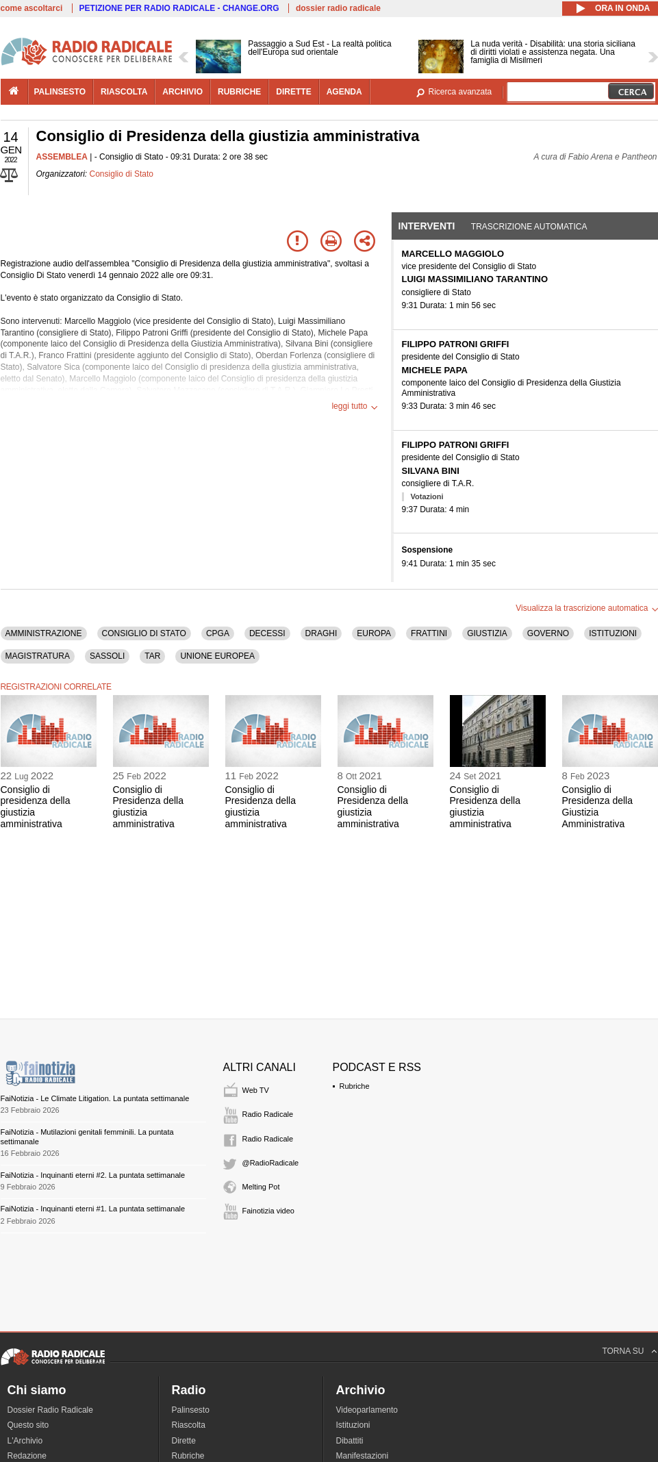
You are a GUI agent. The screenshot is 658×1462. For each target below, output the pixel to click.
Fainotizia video (268, 1211)
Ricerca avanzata (460, 92)
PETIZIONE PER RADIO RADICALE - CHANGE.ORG (179, 8)
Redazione (27, 1456)
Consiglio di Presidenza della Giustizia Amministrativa (597, 806)
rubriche (239, 92)
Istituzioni (353, 1425)
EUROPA (374, 633)
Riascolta (188, 1425)
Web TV (255, 1090)
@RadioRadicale (270, 1163)
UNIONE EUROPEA (217, 656)
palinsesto (60, 92)
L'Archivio (25, 1441)
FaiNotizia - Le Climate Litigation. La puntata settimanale (95, 1098)
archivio (182, 92)
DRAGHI (321, 633)
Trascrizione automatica (529, 226)
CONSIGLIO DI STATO (144, 633)
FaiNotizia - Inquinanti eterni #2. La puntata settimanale (93, 1175)
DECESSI (267, 633)
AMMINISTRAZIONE (43, 633)
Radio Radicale (268, 1114)
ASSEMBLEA (62, 157)
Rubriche (355, 1086)
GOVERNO (548, 633)
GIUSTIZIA (487, 633)
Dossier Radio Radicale (50, 1410)
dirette (293, 92)
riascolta (124, 92)
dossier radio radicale (338, 8)
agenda (344, 92)
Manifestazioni (362, 1456)
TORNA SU (623, 1351)
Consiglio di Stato (121, 174)
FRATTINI (429, 633)
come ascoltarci (32, 8)
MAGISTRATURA (37, 656)
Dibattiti (350, 1441)
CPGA (217, 633)
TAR (152, 656)
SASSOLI (107, 656)
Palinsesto (191, 1410)
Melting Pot (261, 1187)
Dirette (184, 1441)
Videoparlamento (367, 1410)
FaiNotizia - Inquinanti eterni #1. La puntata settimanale (93, 1209)
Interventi (426, 225)
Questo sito (28, 1425)
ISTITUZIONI (613, 633)
